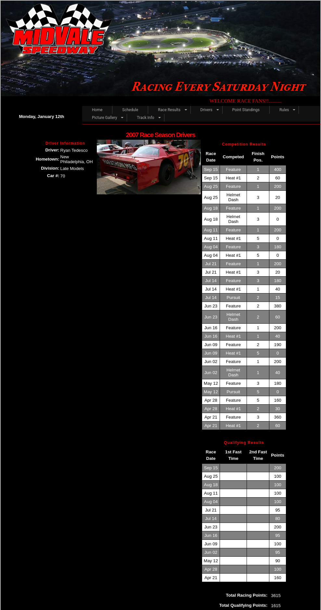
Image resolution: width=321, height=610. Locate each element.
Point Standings (246, 110)
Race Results (169, 110)
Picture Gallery (104, 117)
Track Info (145, 117)
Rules (284, 110)
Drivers (206, 110)
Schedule (130, 110)
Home (97, 110)
